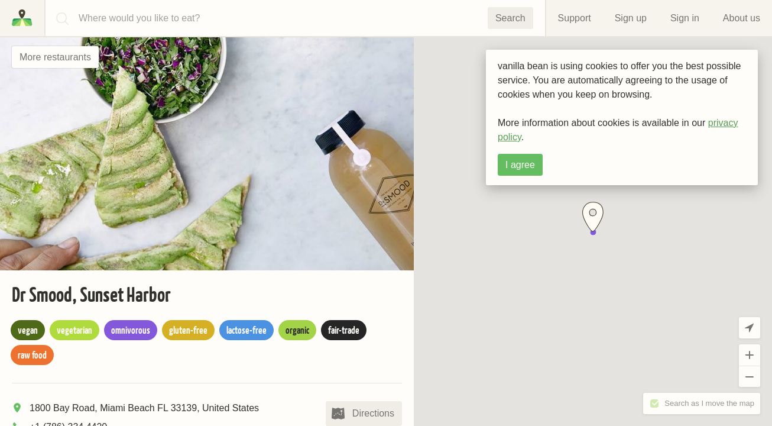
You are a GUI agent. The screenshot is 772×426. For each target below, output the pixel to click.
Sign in (684, 18)
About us (741, 18)
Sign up (631, 18)
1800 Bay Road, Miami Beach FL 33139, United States (144, 408)
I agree (520, 165)
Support (574, 18)
